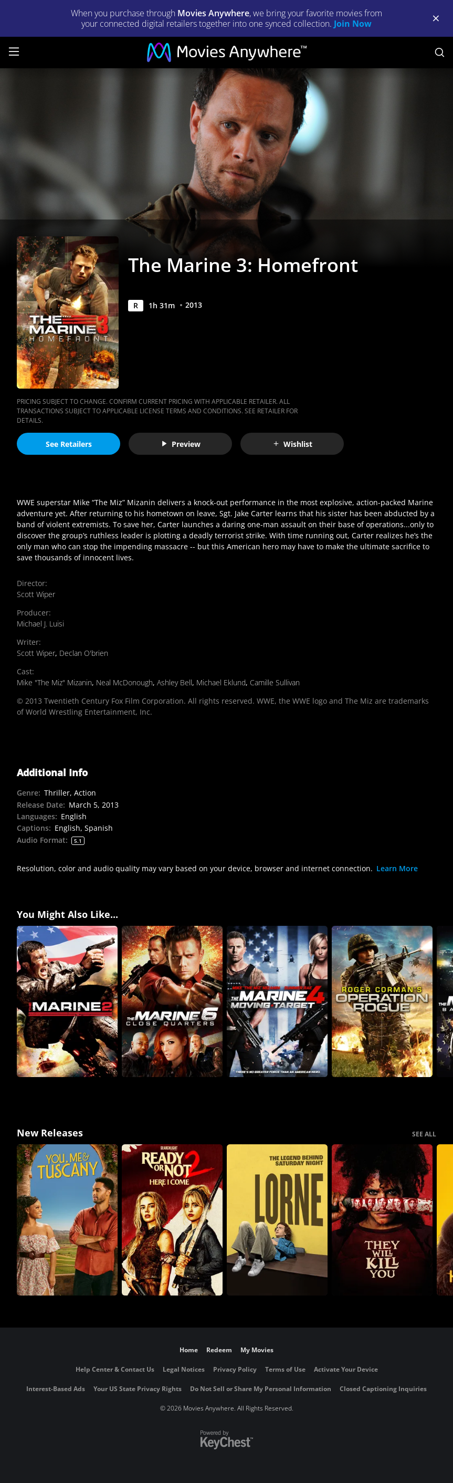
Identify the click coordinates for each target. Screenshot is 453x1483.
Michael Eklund (221, 682)
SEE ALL (424, 1134)
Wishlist (292, 444)
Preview (181, 444)
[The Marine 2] (67, 1001)
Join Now (353, 23)
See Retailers (69, 444)
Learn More (397, 868)
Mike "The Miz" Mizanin (54, 682)
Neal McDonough (124, 682)
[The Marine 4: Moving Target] (277, 1001)
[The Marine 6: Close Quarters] (172, 1001)
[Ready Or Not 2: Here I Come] (172, 1220)
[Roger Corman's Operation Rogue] (382, 1001)
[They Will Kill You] (382, 1220)
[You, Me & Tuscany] (67, 1220)
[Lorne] (277, 1220)
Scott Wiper (36, 594)
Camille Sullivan (275, 682)
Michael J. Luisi (40, 624)
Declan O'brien (83, 653)
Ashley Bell (174, 682)
